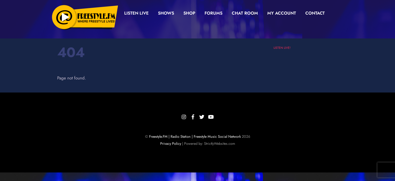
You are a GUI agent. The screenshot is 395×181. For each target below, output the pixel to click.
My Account (281, 13)
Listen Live (136, 13)
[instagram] (184, 116)
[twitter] (201, 116)
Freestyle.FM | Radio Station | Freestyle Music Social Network (195, 136)
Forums (213, 13)
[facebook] (192, 116)
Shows (166, 13)
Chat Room (245, 13)
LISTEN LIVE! (282, 48)
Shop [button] (189, 13)
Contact (315, 13)
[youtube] (210, 116)
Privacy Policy (170, 143)
